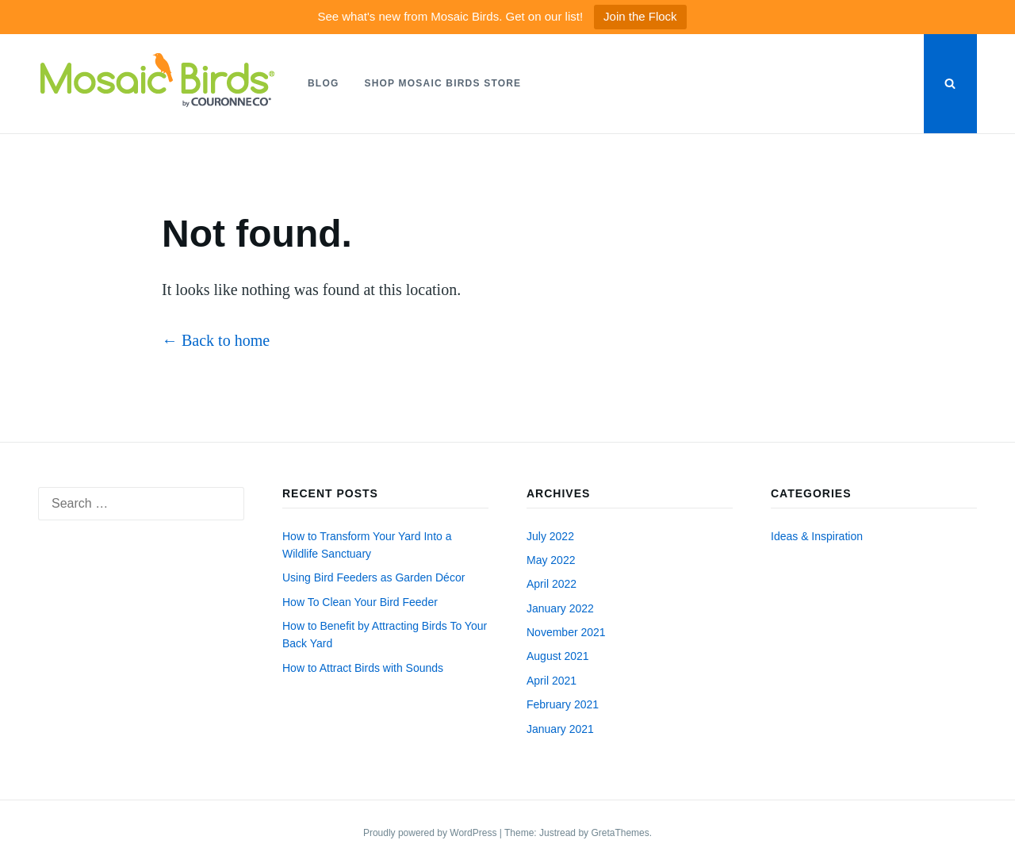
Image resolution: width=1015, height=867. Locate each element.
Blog (323, 83)
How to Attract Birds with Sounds (362, 668)
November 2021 (566, 632)
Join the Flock (640, 16)
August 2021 (558, 656)
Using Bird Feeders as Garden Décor (373, 577)
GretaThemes (620, 832)
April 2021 (551, 680)
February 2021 (563, 704)
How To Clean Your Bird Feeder (360, 602)
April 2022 (551, 583)
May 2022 (551, 560)
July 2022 (550, 536)
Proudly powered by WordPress (431, 832)
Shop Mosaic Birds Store (442, 83)
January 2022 (560, 608)
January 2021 (560, 729)
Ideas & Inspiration (817, 536)
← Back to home (216, 340)
